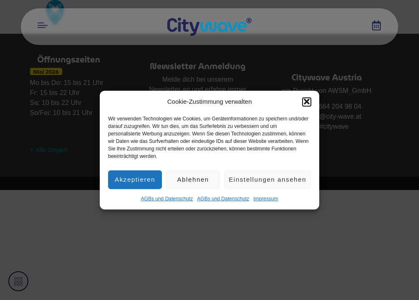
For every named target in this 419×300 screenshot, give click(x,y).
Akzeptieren (135, 181)
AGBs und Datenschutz (167, 201)
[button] (307, 104)
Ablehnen (193, 181)
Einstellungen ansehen (267, 181)
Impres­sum (265, 201)
